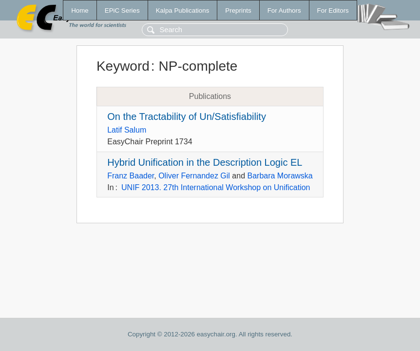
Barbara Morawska (279, 176)
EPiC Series (122, 10)
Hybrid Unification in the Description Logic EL (204, 162)
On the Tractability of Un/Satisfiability (186, 116)
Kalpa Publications (183, 10)
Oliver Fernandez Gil (194, 176)
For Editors (333, 10)
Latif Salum (126, 130)
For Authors (284, 10)
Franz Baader (130, 176)
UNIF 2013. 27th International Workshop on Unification (215, 187)
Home (80, 10)
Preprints (238, 10)
